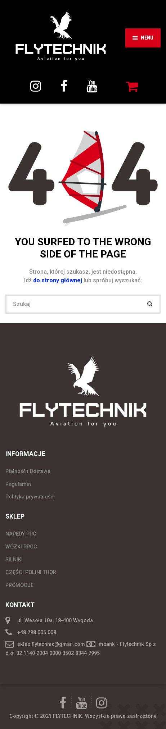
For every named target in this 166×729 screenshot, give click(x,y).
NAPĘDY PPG (20, 534)
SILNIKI (14, 559)
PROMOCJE (19, 585)
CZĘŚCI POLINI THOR (30, 572)
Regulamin (18, 484)
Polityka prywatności (30, 497)
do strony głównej (58, 280)
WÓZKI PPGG (21, 547)
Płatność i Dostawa (27, 471)
